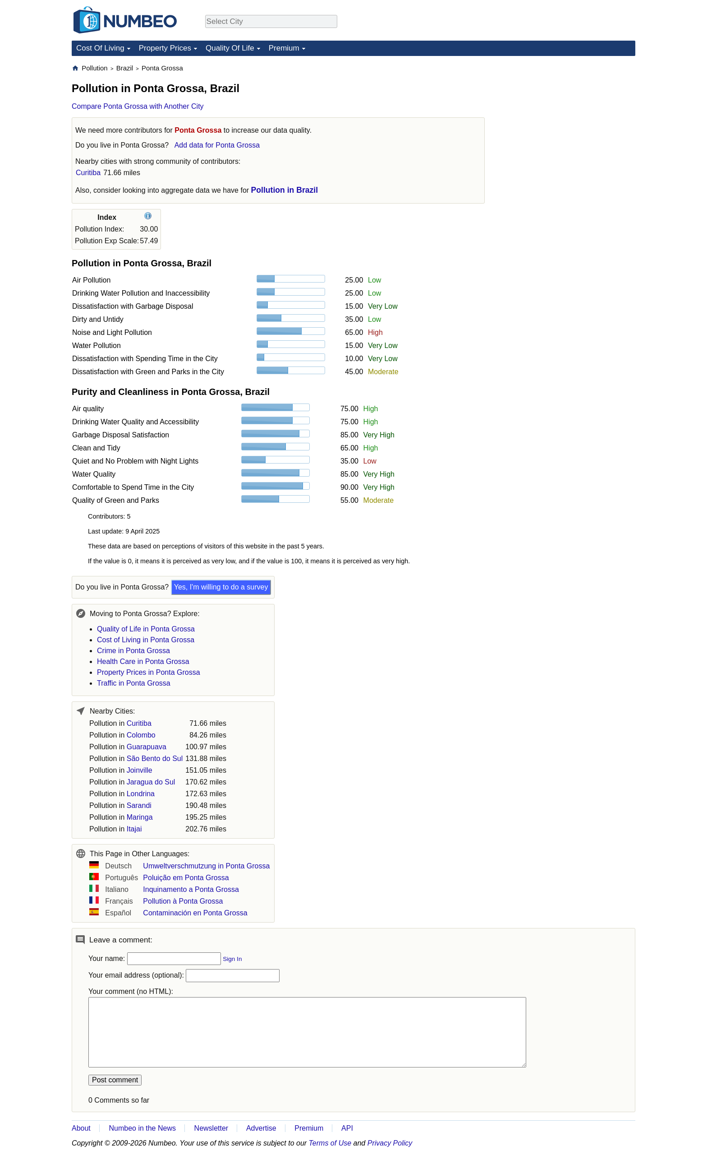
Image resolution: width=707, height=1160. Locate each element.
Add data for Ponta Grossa (217, 145)
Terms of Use (330, 1143)
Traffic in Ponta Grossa (133, 683)
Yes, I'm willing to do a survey (221, 587)
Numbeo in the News (142, 1128)
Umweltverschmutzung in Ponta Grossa (206, 866)
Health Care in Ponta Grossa (143, 661)
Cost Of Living (100, 48)
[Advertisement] (567, 120)
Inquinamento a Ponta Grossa (191, 889)
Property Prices (165, 48)
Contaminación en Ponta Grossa (195, 913)
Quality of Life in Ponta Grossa (146, 629)
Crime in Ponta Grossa (133, 650)
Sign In (232, 959)
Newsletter (211, 1128)
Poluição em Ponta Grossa (186, 878)
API (347, 1128)
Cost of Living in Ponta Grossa (145, 640)
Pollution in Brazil (284, 190)
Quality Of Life (230, 48)
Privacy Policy (390, 1143)
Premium (284, 48)
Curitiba (88, 172)
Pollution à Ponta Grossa (183, 901)
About (81, 1128)
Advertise (261, 1128)
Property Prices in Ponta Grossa (148, 672)
